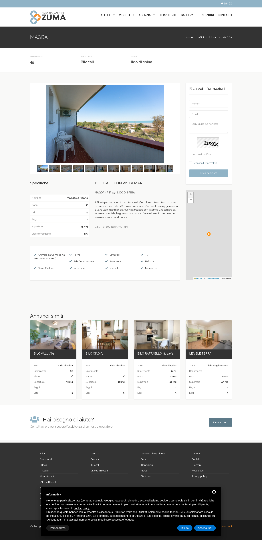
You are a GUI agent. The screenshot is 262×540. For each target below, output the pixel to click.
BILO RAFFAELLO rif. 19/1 (155, 353)
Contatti (225, 15)
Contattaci (220, 422)
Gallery (187, 15)
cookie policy (82, 508)
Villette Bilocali (48, 482)
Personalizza (58, 527)
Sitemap (196, 464)
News (144, 470)
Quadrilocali (47, 476)
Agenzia (145, 15)
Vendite (125, 15)
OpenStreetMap (213, 278)
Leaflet (198, 278)
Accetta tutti (205, 527)
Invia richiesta (209, 173)
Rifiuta (185, 527)
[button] (209, 234)
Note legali (198, 470)
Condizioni (205, 15)
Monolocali (46, 459)
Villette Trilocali (99, 470)
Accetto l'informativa (205, 162)
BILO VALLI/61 (44, 353)
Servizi (144, 459)
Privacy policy (199, 476)
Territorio (167, 15)
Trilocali (44, 470)
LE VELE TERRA (200, 353)
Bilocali (213, 37)
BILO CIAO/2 (94, 353)
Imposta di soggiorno (153, 453)
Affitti (106, 15)
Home (189, 37)
